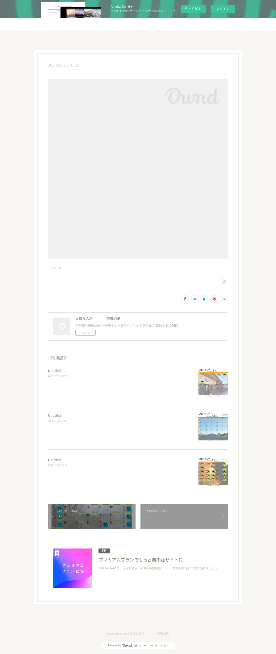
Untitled (54, 371)
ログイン (223, 9)
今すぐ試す (193, 8)
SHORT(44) (54, 268)
